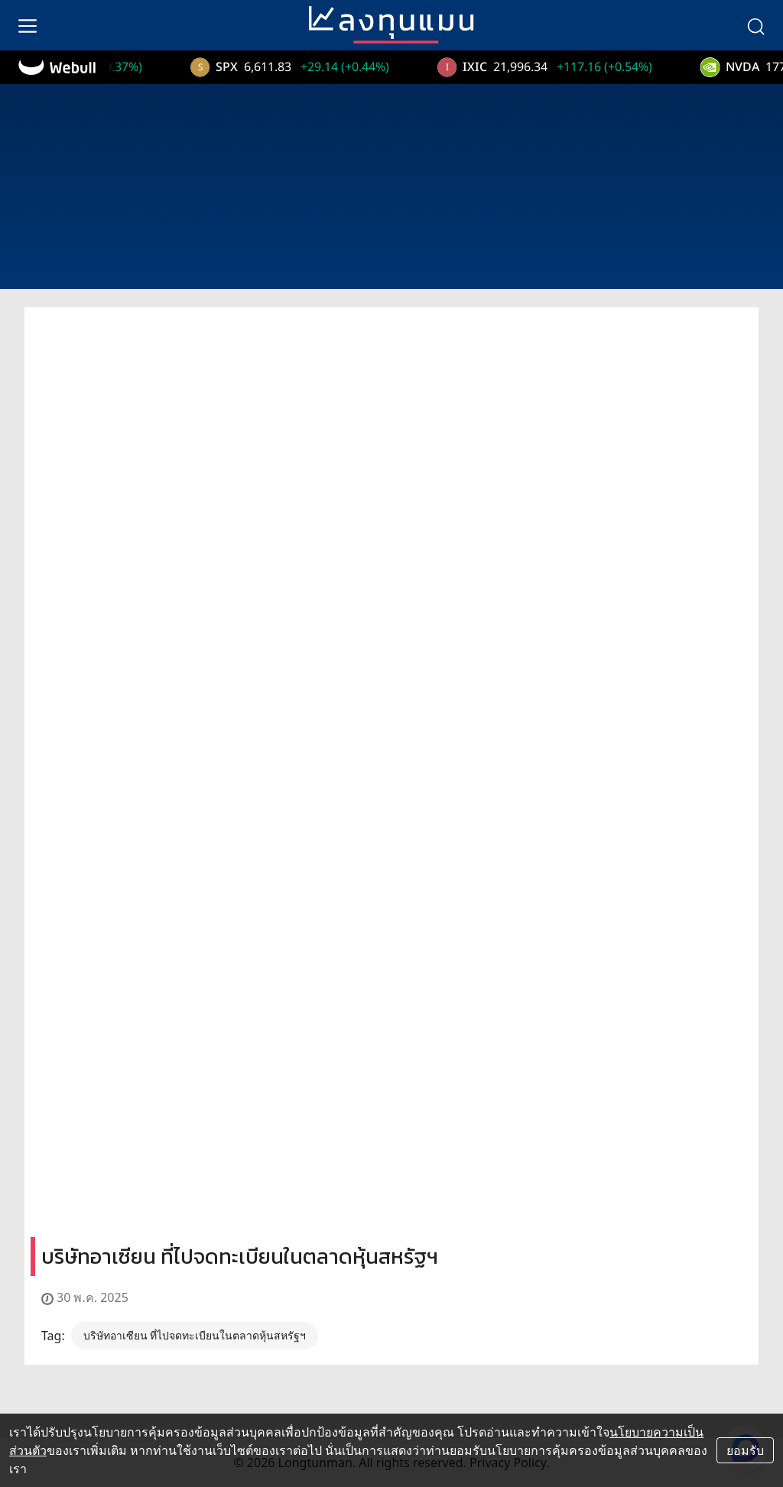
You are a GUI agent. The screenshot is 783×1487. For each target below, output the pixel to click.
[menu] (27, 25)
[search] (755, 25)
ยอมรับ (745, 1450)
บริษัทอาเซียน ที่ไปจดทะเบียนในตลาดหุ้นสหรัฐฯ (195, 1335)
